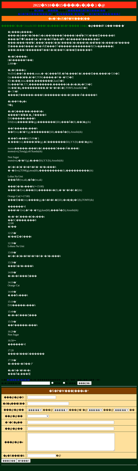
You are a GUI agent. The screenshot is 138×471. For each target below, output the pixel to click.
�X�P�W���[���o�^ (35, 14)
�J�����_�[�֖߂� (70, 14)
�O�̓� (39, 10)
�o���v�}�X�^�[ (18, 380)
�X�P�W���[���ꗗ (104, 14)
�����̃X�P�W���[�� (86, 10)
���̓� (53, 10)
